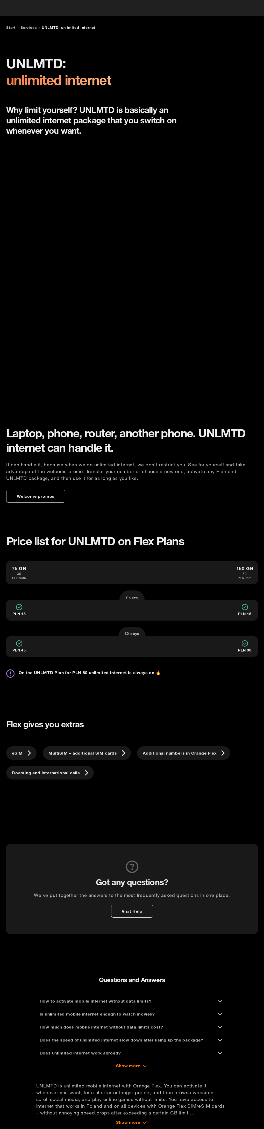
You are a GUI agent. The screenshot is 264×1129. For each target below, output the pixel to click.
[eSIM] (21, 753)
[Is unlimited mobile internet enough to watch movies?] (132, 1014)
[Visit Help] (132, 911)
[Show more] (132, 1065)
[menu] (255, 8)
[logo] (13, 7)
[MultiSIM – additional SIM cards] (87, 753)
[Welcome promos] (35, 496)
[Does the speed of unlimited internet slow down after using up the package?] (132, 1040)
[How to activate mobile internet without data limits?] (132, 1001)
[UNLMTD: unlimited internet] (68, 27)
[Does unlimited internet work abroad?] (132, 1053)
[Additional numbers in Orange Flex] (183, 753)
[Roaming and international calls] (50, 772)
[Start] (11, 27)
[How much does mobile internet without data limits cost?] (132, 1027)
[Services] (28, 27)
